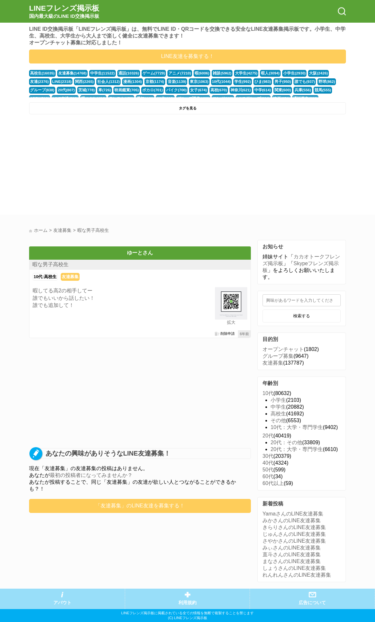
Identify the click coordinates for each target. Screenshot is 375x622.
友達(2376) (327, 73)
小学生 (278, 400)
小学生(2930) (283, 73)
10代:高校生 (45, 276)
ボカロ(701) (121, 90)
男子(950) (252, 82)
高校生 (278, 413)
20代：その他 (286, 442)
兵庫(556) (264, 90)
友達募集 (70, 276)
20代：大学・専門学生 (297, 449)
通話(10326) (124, 73)
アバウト (62, 602)
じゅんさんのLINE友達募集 (294, 534)
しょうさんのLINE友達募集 (294, 568)
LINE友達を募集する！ (187, 56)
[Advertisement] (107, 166)
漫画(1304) (107, 82)
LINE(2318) (39, 82)
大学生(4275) (237, 73)
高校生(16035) (41, 73)
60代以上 (273, 483)
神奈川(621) (205, 90)
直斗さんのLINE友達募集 (291, 554)
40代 (267, 463)
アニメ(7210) (173, 73)
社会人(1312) (84, 82)
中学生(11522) (99, 73)
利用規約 (187, 602)
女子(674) (165, 90)
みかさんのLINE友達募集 (291, 520)
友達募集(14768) (70, 73)
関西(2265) (61, 82)
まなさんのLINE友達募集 (291, 561)
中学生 (278, 407)
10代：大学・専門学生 (297, 427)
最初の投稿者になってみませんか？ (91, 475)
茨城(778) (58, 90)
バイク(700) (143, 90)
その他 (278, 420)
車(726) (75, 90)
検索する (301, 315)
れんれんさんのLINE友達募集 (296, 575)
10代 (267, 393)
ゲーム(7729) (148, 73)
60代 (267, 476)
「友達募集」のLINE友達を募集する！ (140, 505)
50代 (267, 469)
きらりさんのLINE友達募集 (294, 527)
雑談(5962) (214, 73)
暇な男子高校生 (50, 264)
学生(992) (213, 82)
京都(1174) (129, 82)
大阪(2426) (306, 73)
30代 (267, 456)
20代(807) (38, 90)
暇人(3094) (260, 73)
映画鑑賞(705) (96, 90)
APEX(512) (304, 90)
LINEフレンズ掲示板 (64, 11)
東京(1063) (171, 82)
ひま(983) (233, 82)
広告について (312, 602)
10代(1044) (193, 82)
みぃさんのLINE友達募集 (291, 547)
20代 (267, 435)
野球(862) (294, 82)
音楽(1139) (150, 82)
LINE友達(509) (329, 90)
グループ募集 (278, 356)
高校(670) (184, 90)
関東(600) (245, 90)
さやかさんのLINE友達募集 (294, 541)
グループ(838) (316, 82)
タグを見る (188, 108)
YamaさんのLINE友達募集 (292, 513)
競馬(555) (284, 90)
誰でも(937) (273, 82)
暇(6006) (194, 73)
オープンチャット (283, 349)
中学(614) (226, 90)
